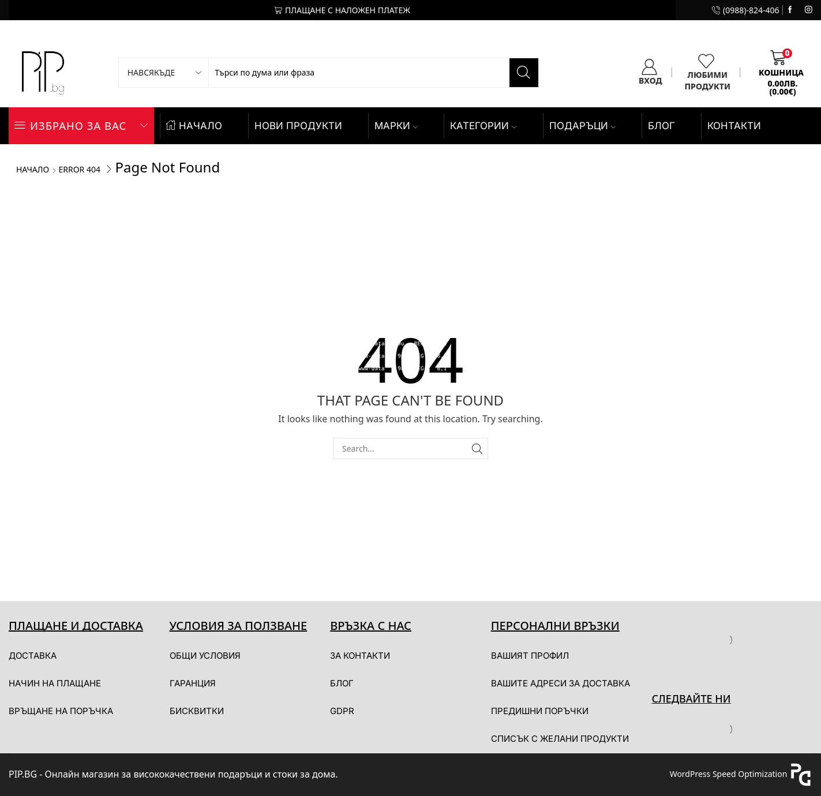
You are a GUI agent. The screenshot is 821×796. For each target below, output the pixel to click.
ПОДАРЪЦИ (582, 126)
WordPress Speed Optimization (729, 773)
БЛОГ (661, 126)
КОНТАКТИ (734, 126)
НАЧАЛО (194, 126)
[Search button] (523, 72)
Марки (396, 126)
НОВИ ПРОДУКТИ (298, 126)
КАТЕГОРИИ (483, 126)
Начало (32, 169)
